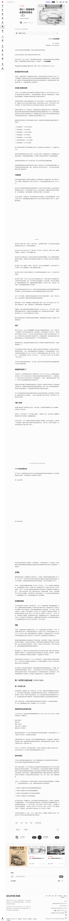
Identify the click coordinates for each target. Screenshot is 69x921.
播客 (56, 895)
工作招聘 (8, 920)
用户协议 (25, 919)
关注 (34, 837)
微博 (50, 895)
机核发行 (63, 897)
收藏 (60, 2)
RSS (67, 897)
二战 (21, 823)
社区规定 (35, 919)
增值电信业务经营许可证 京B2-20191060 (60, 903)
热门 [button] (59, 881)
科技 (17, 823)
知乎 (46, 895)
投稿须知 (20, 919)
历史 (63, 2)
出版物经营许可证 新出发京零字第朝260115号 (59, 913)
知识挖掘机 (21, 5)
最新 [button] (62, 881)
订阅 (57, 837)
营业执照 (66, 901)
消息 (66, 2)
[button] (17, 33)
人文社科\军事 (38, 823)
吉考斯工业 (60, 895)
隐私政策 (30, 919)
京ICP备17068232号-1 (63, 905)
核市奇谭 (66, 895)
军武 (26, 823)
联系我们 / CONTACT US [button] (11, 919)
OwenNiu (22, 837)
